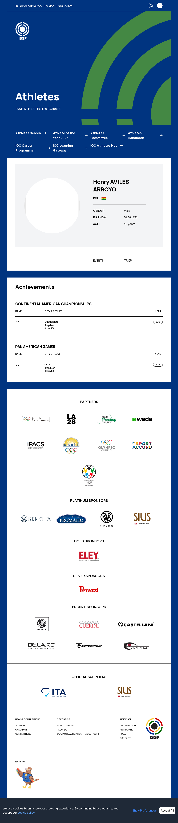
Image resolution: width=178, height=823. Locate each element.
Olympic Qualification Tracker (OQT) (78, 734)
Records (62, 729)
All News (20, 725)
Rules (123, 734)
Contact (125, 738)
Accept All (167, 810)
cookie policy (26, 812)
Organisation (128, 725)
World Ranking (65, 725)
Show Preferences (144, 810)
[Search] (151, 5)
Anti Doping (126, 729)
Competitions (23, 734)
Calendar (21, 729)
